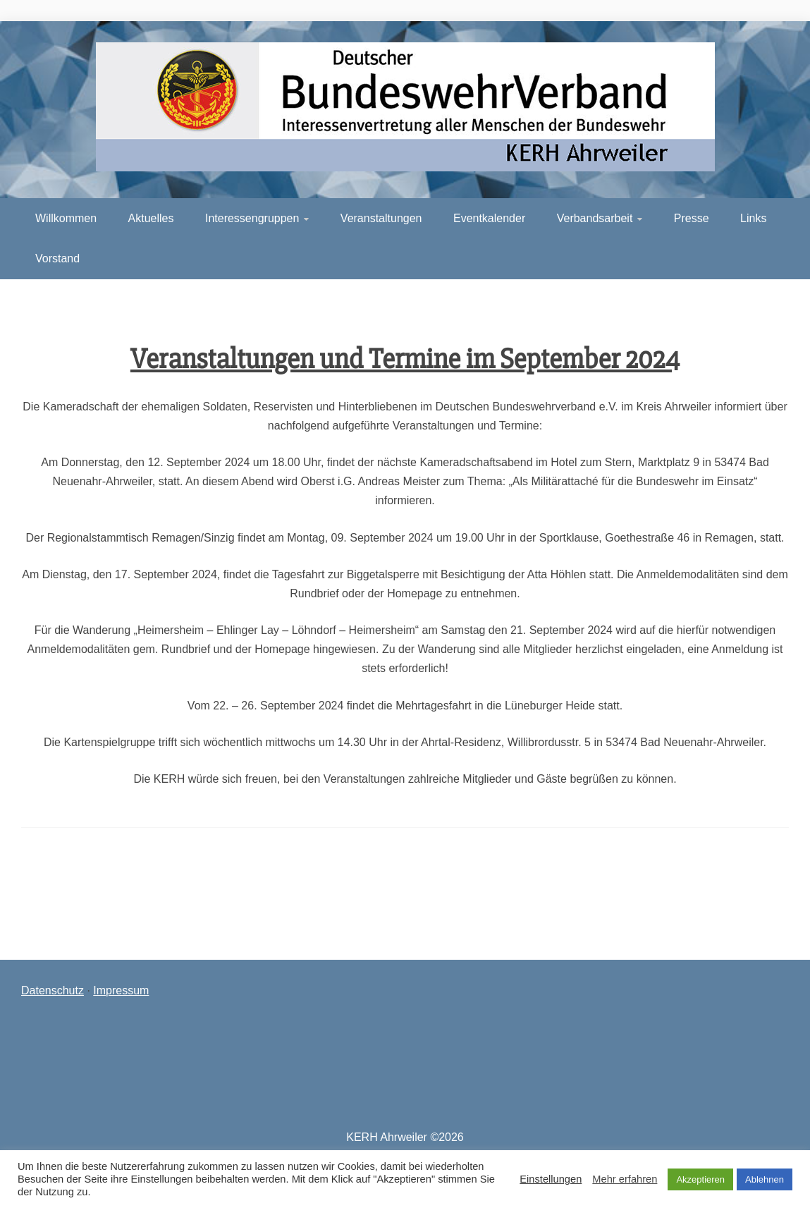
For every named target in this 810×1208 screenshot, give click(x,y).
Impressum (121, 990)
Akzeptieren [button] (700, 1179)
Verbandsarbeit (595, 218)
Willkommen (66, 218)
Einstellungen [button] (551, 1179)
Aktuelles (151, 218)
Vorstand (57, 258)
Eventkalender (489, 218)
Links (753, 218)
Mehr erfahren (624, 1179)
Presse (691, 218)
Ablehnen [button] (764, 1179)
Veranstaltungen (381, 218)
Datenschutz (52, 990)
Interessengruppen (252, 218)
